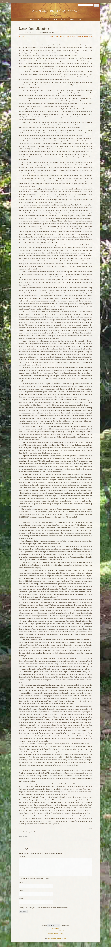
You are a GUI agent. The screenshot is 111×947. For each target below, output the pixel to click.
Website (21, 898)
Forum (79, 19)
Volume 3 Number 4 (76, 36)
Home (32, 19)
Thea (22, 36)
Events (55, 19)
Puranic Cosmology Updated (55, 933)
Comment (22, 856)
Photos (63, 19)
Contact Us (65, 938)
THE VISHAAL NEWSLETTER (59, 36)
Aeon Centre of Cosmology (55, 11)
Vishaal (26, 836)
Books (71, 19)
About (39, 19)
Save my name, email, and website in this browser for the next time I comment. (43, 908)
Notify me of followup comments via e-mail (35, 878)
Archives (47, 19)
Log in (2, 1)
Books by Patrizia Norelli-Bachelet (55, 931)
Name (21, 882)
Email (21, 890)
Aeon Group (55, 928)
